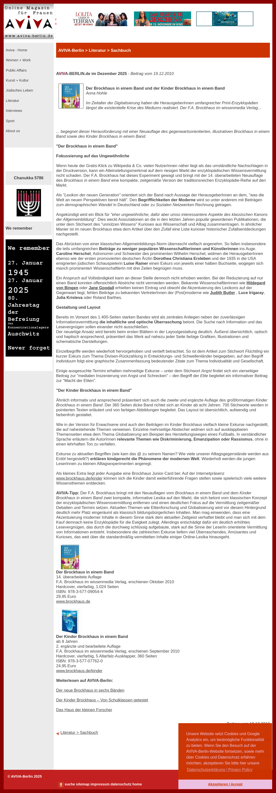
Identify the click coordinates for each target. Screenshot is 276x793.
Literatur (12, 101)
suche (70, 784)
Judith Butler (222, 292)
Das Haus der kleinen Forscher (84, 710)
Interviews (13, 111)
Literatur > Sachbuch (79, 732)
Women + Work (18, 60)
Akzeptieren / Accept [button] (225, 784)
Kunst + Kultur (17, 80)
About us (12, 131)
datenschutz (121, 784)
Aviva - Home (16, 50)
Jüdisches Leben (19, 90)
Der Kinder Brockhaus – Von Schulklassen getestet (102, 700)
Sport (9, 121)
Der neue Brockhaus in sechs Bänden (90, 690)
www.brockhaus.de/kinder (79, 478)
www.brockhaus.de (73, 601)
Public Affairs (16, 70)
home (137, 784)
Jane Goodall (101, 287)
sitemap (82, 784)
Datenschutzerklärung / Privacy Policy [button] (220, 770)
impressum (100, 784)
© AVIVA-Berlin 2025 (25, 776)
